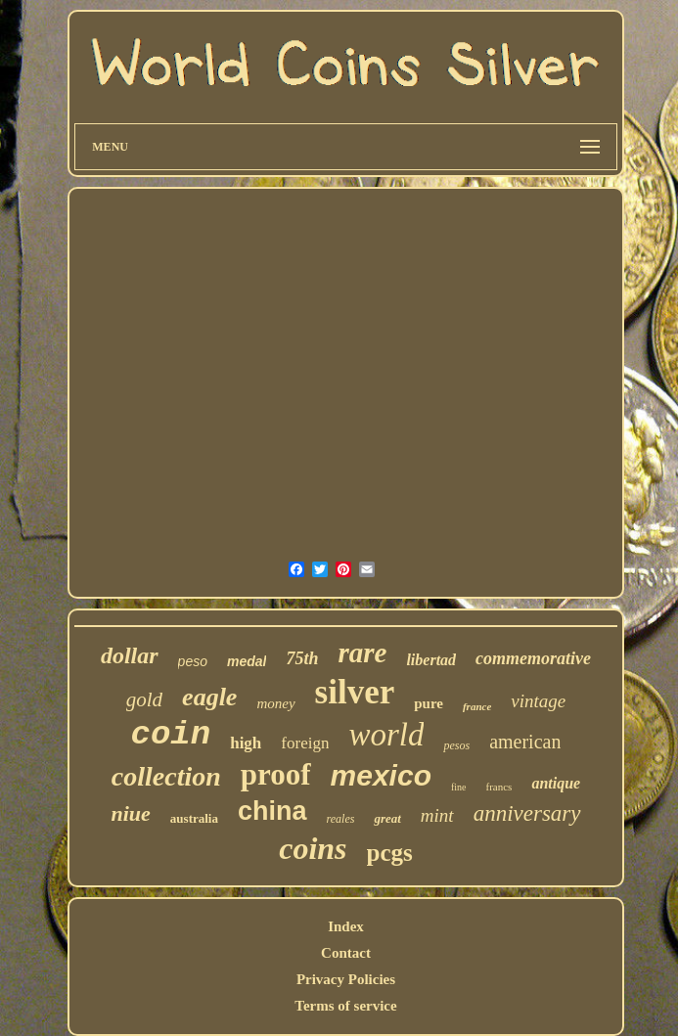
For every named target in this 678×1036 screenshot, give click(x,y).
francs (499, 786)
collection (166, 776)
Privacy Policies (345, 979)
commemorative (533, 658)
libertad (431, 660)
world (386, 734)
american (525, 741)
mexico (381, 775)
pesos (456, 745)
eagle (209, 697)
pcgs (390, 852)
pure (428, 703)
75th (302, 658)
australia (194, 818)
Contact (346, 953)
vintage (538, 701)
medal (246, 661)
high (245, 743)
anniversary (527, 813)
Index (346, 926)
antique (555, 783)
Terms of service (345, 1005)
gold (144, 699)
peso (192, 661)
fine (459, 787)
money (275, 703)
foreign (305, 743)
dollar (129, 655)
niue (130, 813)
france (477, 706)
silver (355, 692)
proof (276, 774)
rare (362, 652)
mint (437, 815)
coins (312, 848)
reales (341, 819)
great (387, 818)
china (272, 811)
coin (171, 734)
